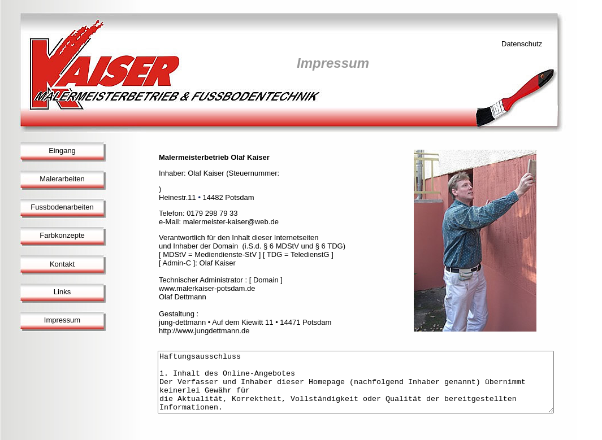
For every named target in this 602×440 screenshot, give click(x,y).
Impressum (62, 320)
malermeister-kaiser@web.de (231, 221)
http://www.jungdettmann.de (204, 330)
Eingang (62, 150)
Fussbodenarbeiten (62, 207)
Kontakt (62, 264)
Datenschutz (521, 44)
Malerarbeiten (62, 179)
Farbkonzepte (62, 235)
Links (62, 291)
